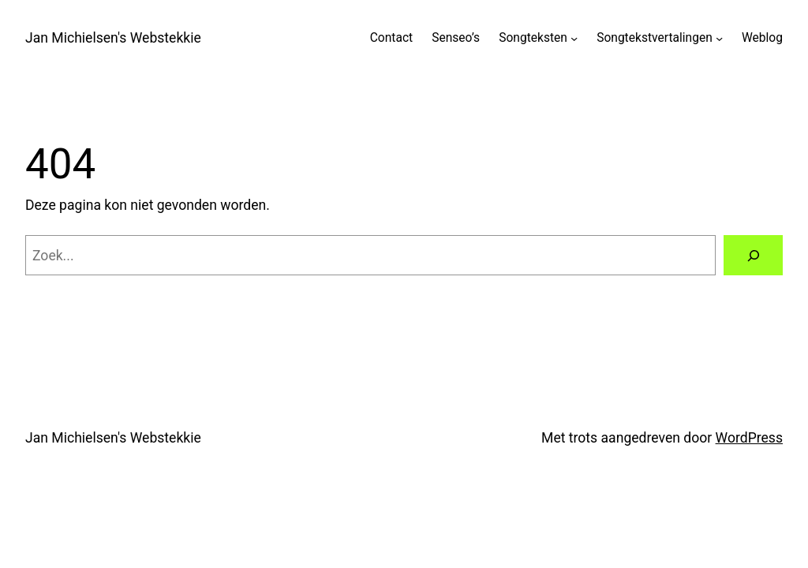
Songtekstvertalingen (655, 38)
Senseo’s (456, 38)
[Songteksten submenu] (574, 38)
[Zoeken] (753, 255)
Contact (391, 38)
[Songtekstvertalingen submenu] (719, 38)
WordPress (749, 438)
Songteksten (533, 38)
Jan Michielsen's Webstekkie (113, 38)
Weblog (762, 38)
